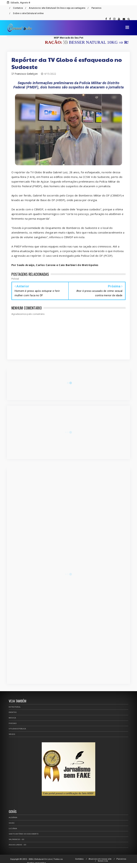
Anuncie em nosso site (100, 855)
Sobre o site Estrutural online (28, 13)
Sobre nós (103, 857)
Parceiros (97, 8)
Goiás (11, 819)
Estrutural (15, 703)
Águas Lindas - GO (17, 841)
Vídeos (12, 730)
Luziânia (13, 824)
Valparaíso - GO (16, 835)
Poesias (13, 719)
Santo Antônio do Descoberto (24, 830)
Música (12, 714)
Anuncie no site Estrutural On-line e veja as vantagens (57, 8)
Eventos (13, 708)
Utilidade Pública (17, 725)
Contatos (18, 8)
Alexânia (13, 813)
